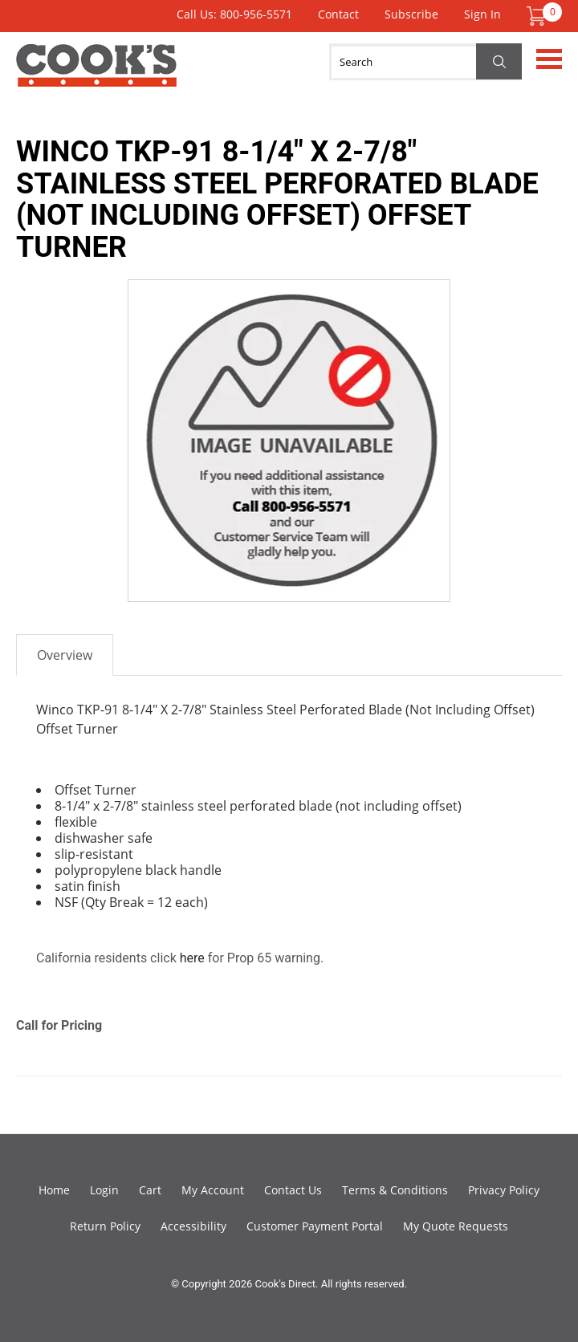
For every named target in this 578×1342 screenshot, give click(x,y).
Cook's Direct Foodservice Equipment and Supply (96, 74)
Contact (338, 14)
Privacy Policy (503, 1190)
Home (54, 1190)
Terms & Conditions (395, 1190)
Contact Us (293, 1190)
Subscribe (411, 14)
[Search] (425, 62)
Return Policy (105, 1226)
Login (104, 1190)
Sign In (482, 14)
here (192, 958)
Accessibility (193, 1226)
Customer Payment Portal (314, 1226)
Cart (150, 1190)
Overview (64, 655)
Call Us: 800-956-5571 (234, 14)
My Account (212, 1190)
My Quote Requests (455, 1226)
